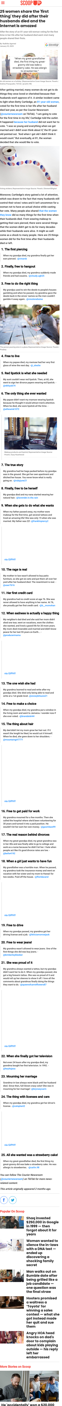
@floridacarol (42, 877)
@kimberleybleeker (13, 955)
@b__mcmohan (47, 605)
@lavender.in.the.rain (27, 497)
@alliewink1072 (11, 409)
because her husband (26, 121)
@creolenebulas (34, 299)
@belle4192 (9, 853)
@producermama (12, 635)
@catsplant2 (18, 1106)
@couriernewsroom (12, 113)
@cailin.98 (34, 1167)
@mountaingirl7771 (13, 739)
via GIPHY (10, 559)
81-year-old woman (48, 101)
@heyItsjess (9, 1068)
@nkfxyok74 (9, 385)
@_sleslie (36, 365)
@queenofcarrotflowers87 (33, 984)
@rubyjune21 (20, 480)
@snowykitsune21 (38, 696)
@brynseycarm (38, 1089)
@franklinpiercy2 (39, 521)
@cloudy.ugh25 (36, 276)
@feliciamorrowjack (39, 934)
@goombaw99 (48, 827)
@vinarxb (22, 258)
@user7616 (9, 585)
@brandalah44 (27, 716)
